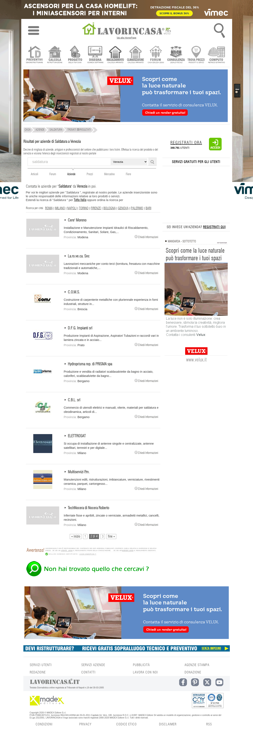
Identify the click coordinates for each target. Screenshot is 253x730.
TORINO (83, 208)
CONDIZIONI (44, 724)
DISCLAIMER (168, 724)
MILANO (60, 208)
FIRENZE (96, 208)
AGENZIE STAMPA (197, 665)
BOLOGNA (109, 208)
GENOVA (123, 208)
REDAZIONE (38, 672)
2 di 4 (94, 536)
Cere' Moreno (77, 220)
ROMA (49, 208)
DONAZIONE (193, 672)
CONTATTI (88, 672)
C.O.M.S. (74, 292)
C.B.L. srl (74, 400)
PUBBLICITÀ (141, 665)
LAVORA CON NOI (145, 672)
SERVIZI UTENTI (41, 665)
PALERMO (137, 208)
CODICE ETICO (126, 724)
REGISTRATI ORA (186, 143)
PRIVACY (85, 724)
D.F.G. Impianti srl (80, 328)
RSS (209, 724)
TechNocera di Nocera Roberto (88, 508)
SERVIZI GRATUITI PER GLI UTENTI (196, 162)
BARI (148, 208)
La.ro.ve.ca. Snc (79, 256)
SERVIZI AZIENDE (93, 665)
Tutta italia (80, 200)
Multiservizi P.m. (79, 472)
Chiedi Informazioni (146, 236)
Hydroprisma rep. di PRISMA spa (90, 364)
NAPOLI (71, 208)
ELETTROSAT (77, 436)
